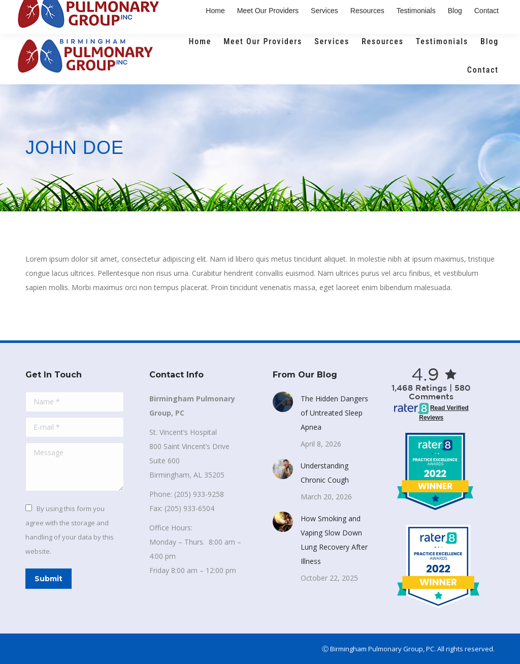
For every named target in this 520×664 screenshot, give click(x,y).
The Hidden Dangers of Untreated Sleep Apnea (334, 413)
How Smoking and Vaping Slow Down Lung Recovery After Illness (334, 540)
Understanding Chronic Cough (325, 473)
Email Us (137, 14)
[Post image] (283, 402)
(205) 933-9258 (64, 14)
